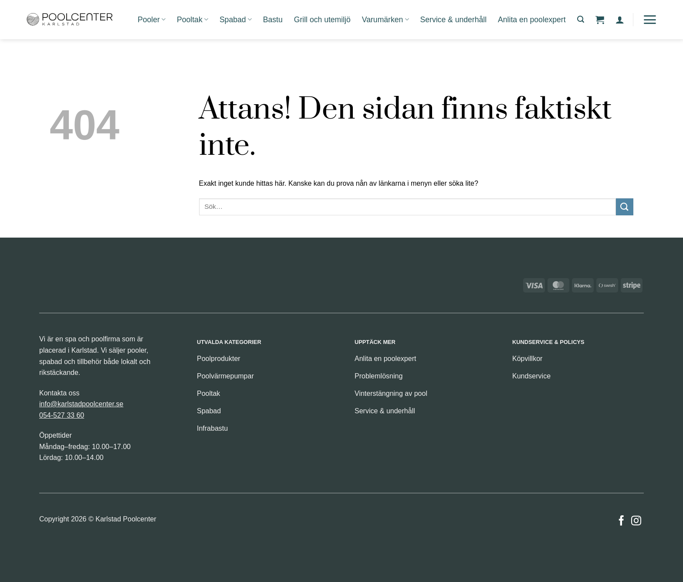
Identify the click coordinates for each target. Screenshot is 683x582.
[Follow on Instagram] (636, 521)
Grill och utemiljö (322, 19)
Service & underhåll (453, 19)
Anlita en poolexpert (532, 19)
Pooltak (192, 19)
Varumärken (385, 19)
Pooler (152, 19)
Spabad (236, 19)
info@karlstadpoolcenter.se (81, 404)
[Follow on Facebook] (621, 521)
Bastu (273, 19)
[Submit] (624, 206)
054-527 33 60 (61, 415)
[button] (580, 19)
